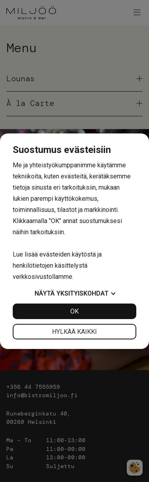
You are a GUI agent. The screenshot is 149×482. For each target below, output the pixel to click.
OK (74, 311)
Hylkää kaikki (74, 331)
